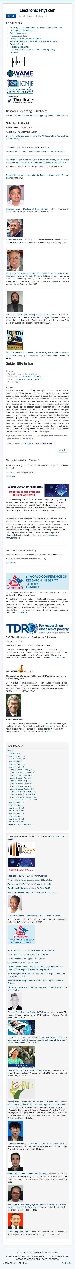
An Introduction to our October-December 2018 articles (31, 950)
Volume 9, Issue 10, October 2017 (22, 794)
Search (11, 16)
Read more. (11, 476)
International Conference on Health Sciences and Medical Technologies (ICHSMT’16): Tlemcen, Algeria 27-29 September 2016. (37, 1104)
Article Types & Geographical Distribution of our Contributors (36, 28)
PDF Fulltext (28, 444)
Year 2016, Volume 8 (16, 805)
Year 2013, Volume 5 (16, 811)
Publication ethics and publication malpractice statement (34, 41)
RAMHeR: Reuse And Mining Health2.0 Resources (31, 315)
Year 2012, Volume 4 (16, 813)
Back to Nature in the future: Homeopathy (27, 1070)
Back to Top (67, 1263)
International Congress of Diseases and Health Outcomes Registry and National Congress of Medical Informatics (37, 1040)
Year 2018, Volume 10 (17, 764)
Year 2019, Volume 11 (17, 761)
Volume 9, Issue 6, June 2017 (21, 783)
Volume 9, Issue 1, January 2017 (22, 770)
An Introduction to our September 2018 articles (28, 954)
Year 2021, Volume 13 (17, 756)
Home (10, 750)
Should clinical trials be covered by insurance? (28, 1174)
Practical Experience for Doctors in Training (27, 1012)
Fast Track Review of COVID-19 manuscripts (27, 876)
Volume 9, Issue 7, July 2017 (29, 379)
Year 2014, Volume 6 (16, 802)
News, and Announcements (20, 824)
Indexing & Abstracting (19, 47)
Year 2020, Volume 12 (17, 759)
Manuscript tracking (18, 36)
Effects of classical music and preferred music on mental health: (36, 1144)
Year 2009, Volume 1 (16, 822)
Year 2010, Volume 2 (16, 819)
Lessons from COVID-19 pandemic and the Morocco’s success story (36, 151)
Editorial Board (16, 44)
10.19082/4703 (46, 444)
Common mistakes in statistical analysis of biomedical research (35, 915)
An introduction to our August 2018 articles (26, 958)
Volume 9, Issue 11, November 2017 (23, 797)
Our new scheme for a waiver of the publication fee (30, 884)
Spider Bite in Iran (14, 240)
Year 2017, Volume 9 (32, 376)
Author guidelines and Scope (22, 30)
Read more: (22, 613)
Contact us (14, 52)
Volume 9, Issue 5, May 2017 (20, 781)
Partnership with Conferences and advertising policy (32, 49)
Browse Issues (14, 753)
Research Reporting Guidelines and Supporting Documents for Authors (37, 115)
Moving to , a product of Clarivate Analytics (32, 892)
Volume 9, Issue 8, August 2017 (21, 789)
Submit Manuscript (18, 33)
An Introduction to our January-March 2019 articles (30, 880)
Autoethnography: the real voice (22, 1232)
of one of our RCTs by (29, 888)
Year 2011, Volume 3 (16, 816)
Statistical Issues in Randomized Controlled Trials (27, 209)
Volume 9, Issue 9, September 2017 (23, 792)
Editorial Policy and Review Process (25, 39)
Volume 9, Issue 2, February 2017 (22, 772)
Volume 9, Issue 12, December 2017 (23, 800)
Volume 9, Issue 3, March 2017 (21, 775)
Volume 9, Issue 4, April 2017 (20, 778)
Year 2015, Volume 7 (16, 808)
